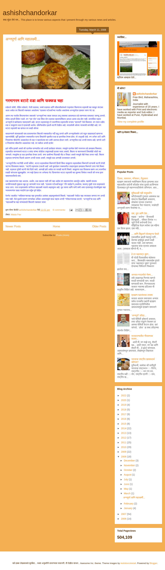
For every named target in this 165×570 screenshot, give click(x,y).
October (128, 470)
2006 (124, 518)
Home (56, 226)
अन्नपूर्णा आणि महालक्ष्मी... (23, 39)
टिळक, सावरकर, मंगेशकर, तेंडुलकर (132, 178)
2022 (124, 395)
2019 (124, 404)
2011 (124, 442)
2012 (124, 437)
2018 (124, 409)
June (127, 484)
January (128, 508)
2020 (124, 400)
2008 (124, 456)
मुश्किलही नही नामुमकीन (141, 193)
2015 (124, 423)
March (127, 493)
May (126, 488)
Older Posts (99, 226)
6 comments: (59, 210)
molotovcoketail (128, 563)
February (129, 503)
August (128, 474)
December (129, 460)
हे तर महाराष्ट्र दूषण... (140, 254)
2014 (124, 428)
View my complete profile (130, 121)
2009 (124, 451)
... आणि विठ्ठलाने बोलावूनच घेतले (145, 234)
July (126, 479)
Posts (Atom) (62, 235)
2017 (124, 414)
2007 (124, 514)
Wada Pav (16, 214)
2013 (124, 433)
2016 (124, 419)
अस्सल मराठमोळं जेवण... (142, 274)
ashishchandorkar (30, 13)
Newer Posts (13, 226)
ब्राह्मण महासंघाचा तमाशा (142, 295)
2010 (124, 447)
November (129, 465)
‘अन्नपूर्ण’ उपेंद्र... (138, 315)
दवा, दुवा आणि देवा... (140, 213)
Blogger (153, 563)
